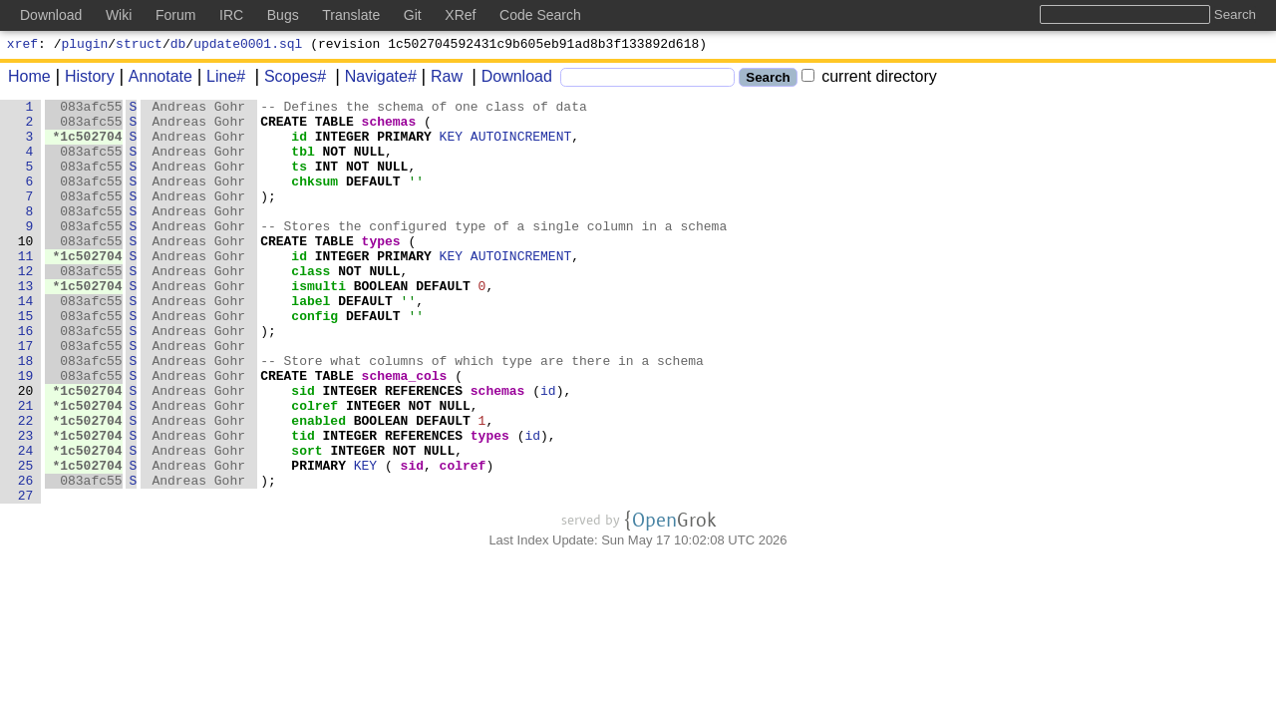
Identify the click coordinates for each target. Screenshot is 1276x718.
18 (26, 414)
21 (26, 468)
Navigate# (374, 79)
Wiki (119, 15)
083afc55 (92, 109)
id (300, 145)
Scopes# (288, 79)
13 (26, 324)
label (311, 342)
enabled (319, 486)
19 (26, 432)
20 (26, 450)
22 (26, 486)
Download (510, 79)
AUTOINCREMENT (522, 145)
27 (26, 575)
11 (26, 288)
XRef (460, 15)
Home (29, 79)
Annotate (153, 79)
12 (26, 306)
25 (26, 539)
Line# (218, 79)
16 (26, 378)
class (311, 306)
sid (303, 450)
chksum (315, 198)
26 (26, 557)
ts (300, 180)
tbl (303, 163)
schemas (389, 127)
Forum (175, 15)
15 (26, 360)
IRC (231, 15)
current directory (869, 79)
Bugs (283, 15)
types (381, 270)
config (315, 360)
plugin (85, 46)
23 (26, 504)
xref (22, 46)
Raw (440, 79)
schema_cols (405, 432)
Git (413, 15)
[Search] (647, 80)
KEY (451, 145)
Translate (351, 15)
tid (303, 504)
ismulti (319, 324)
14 (26, 342)
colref (315, 468)
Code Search (540, 15)
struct (139, 46)
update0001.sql (247, 46)
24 (26, 522)
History (83, 79)
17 (26, 396)
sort (307, 522)
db (178, 46)
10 (26, 270)
